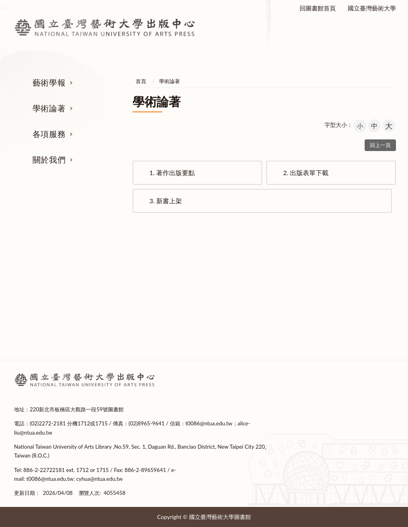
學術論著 (49, 108)
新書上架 (165, 200)
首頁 (141, 81)
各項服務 (49, 134)
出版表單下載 (305, 172)
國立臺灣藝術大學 (372, 8)
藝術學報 (49, 82)
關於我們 (49, 159)
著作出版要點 (172, 172)
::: (4, 373)
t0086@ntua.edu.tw (209, 423)
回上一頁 (380, 145)
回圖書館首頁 (318, 8)
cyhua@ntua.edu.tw (99, 479)
